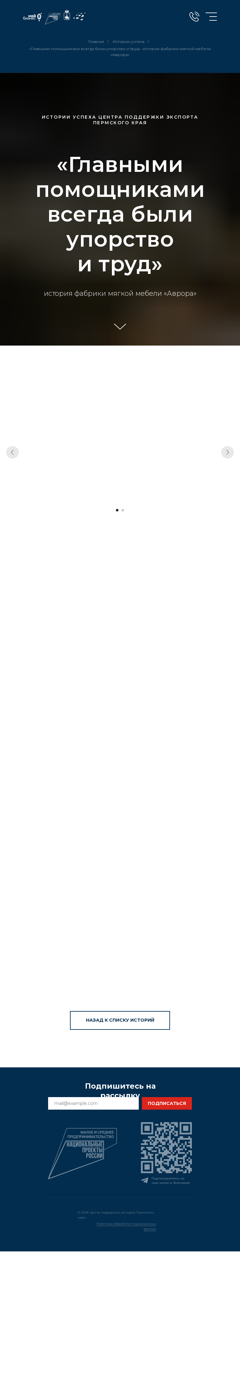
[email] (93, 1103)
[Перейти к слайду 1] (117, 510)
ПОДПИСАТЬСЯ (167, 1103)
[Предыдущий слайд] (12, 452)
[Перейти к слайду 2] (123, 510)
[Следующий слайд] (227, 452)
